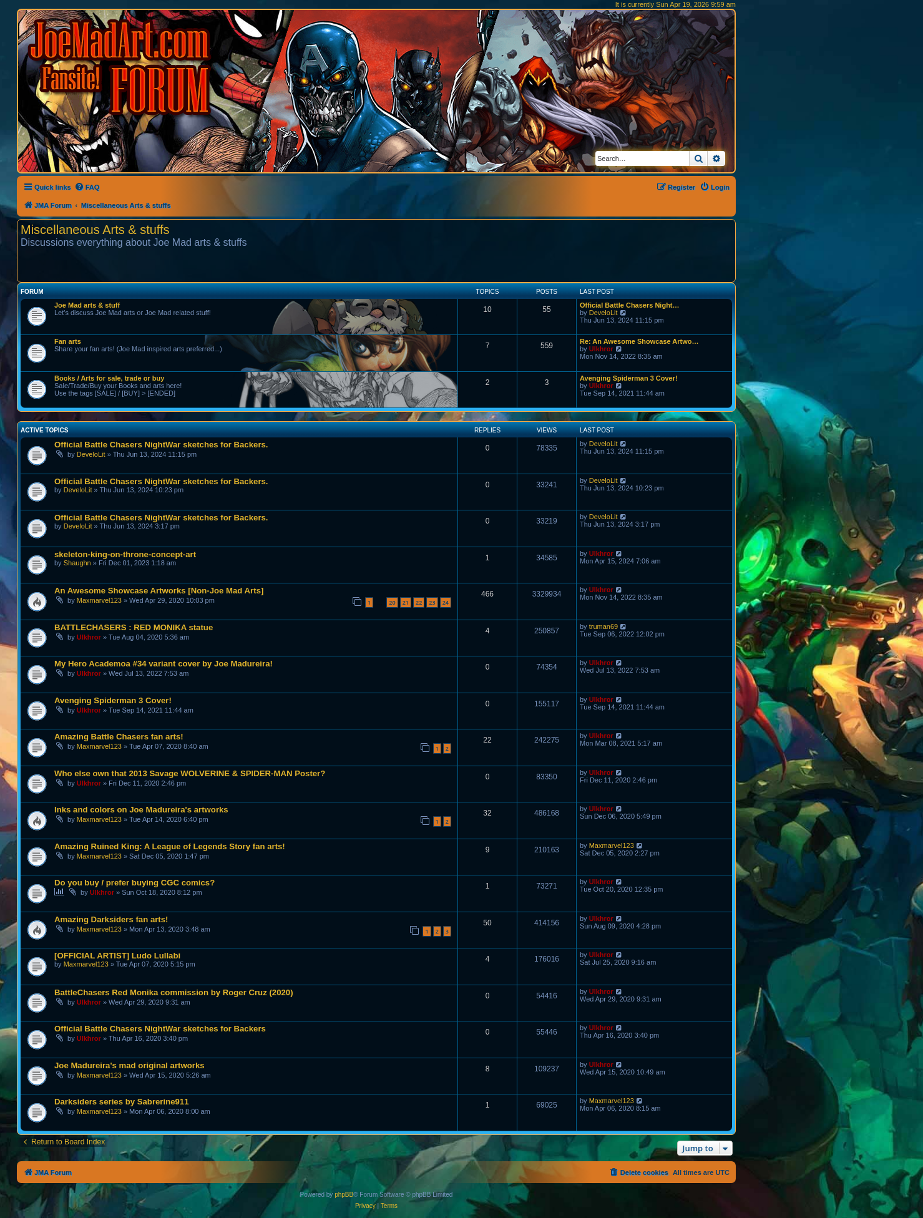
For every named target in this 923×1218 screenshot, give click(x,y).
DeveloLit (603, 312)
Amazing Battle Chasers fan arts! (118, 736)
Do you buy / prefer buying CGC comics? (134, 882)
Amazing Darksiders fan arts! (111, 919)
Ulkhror (601, 349)
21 (406, 602)
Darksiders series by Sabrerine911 (121, 1101)
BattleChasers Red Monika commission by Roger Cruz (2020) (173, 992)
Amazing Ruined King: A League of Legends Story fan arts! (169, 846)
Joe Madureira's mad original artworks (129, 1065)
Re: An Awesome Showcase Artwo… (639, 341)
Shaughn (77, 563)
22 (419, 602)
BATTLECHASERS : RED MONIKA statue (133, 627)
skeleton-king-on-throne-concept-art (125, 554)
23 (432, 602)
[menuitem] (87, 187)
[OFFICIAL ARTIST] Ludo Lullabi (117, 955)
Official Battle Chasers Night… (630, 305)
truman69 (603, 626)
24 (445, 602)
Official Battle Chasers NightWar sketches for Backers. (161, 444)
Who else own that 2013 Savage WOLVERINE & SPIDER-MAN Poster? (189, 773)
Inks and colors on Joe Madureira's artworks (141, 809)
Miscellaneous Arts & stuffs (95, 229)
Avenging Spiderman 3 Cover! (629, 378)
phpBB (344, 1194)
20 (392, 602)
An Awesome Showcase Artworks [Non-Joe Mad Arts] (158, 590)
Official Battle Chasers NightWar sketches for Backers (160, 1028)
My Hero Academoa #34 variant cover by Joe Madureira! (163, 663)
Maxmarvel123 (99, 600)
